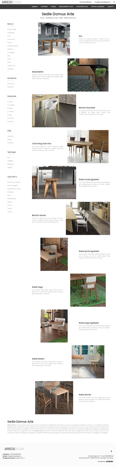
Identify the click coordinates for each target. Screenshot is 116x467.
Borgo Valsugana (12, 185)
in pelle (9, 115)
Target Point (11, 66)
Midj (8, 56)
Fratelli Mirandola (12, 46)
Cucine (53, 6)
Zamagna (10, 69)
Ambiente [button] (11, 78)
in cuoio (9, 102)
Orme (9, 59)
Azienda (34, 6)
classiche (10, 136)
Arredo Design (11, 29)
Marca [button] (10, 24)
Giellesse (10, 49)
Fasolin (9, 42)
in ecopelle (10, 105)
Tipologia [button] (11, 152)
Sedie (61, 18)
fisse (8, 157)
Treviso (9, 208)
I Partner (44, 6)
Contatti (111, 6)
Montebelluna (11, 199)
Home (42, 18)
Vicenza (9, 212)
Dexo (9, 36)
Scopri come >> (20, 458)
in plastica (10, 118)
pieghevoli (10, 164)
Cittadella (10, 192)
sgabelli (9, 167)
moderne (10, 143)
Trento (9, 205)
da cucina (10, 84)
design (9, 139)
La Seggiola (11, 52)
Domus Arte (11, 39)
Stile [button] (9, 130)
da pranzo (10, 87)
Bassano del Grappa (13, 182)
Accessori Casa (82, 6)
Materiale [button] (11, 96)
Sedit (9, 62)
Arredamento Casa (66, 6)
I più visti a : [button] (12, 176)
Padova (9, 202)
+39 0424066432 (15, 454)
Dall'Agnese (11, 33)
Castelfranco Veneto (14, 189)
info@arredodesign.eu (14, 456)
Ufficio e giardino (97, 6)
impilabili (10, 161)
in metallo (10, 111)
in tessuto (10, 121)
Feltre (9, 195)
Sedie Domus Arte (70, 18)
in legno (9, 108)
